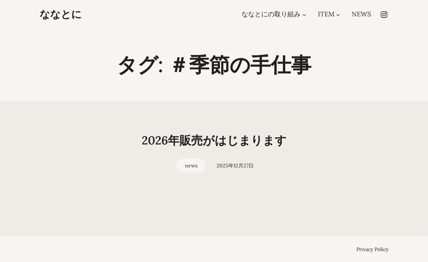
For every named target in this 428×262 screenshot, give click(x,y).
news (191, 165)
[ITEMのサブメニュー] (338, 14)
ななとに (61, 14)
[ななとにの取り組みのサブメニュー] (304, 14)
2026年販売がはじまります (214, 140)
